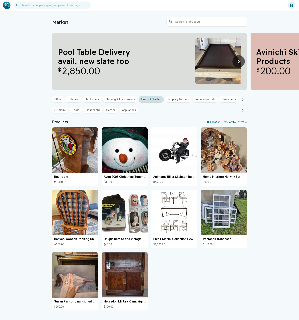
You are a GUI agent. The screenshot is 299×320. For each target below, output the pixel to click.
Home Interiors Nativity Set (221, 177)
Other (57, 99)
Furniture (60, 110)
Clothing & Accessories (120, 99)
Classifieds (229, 99)
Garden (111, 110)
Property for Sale (178, 99)
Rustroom (61, 177)
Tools (75, 110)
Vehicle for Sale (205, 99)
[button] (52, 5)
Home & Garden (151, 99)
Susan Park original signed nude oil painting (85, 301)
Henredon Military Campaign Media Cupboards (136, 301)
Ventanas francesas (217, 239)
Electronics (92, 99)
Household (93, 110)
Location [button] (213, 122)
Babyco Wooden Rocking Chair (75, 239)
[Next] (238, 61)
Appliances (129, 110)
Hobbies (73, 99)
